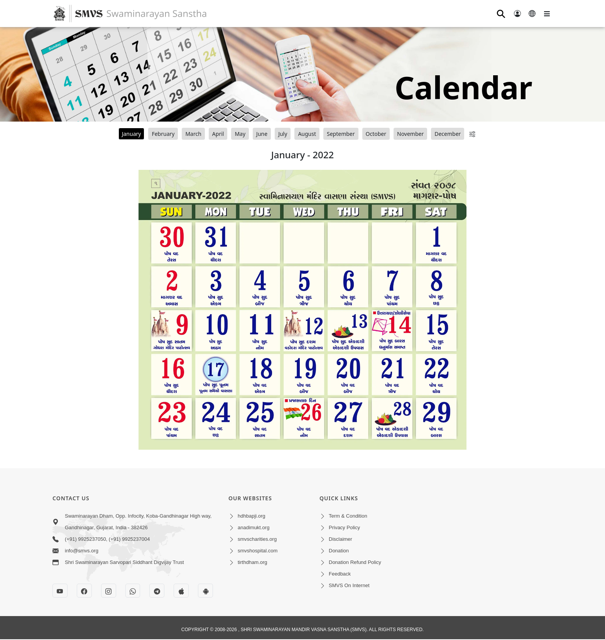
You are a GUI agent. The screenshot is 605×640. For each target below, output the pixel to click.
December (447, 133)
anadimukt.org (253, 527)
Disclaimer (340, 539)
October (376, 133)
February (163, 133)
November (410, 133)
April (218, 133)
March (193, 133)
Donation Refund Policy (355, 562)
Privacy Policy (344, 527)
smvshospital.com (257, 551)
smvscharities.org (257, 539)
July (282, 133)
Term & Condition (348, 516)
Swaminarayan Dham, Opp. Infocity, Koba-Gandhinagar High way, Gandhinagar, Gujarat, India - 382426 (138, 521)
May (240, 133)
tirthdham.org (252, 562)
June (261, 133)
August (307, 133)
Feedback (340, 574)
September (341, 133)
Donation (339, 551)
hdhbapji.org (251, 516)
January (131, 133)
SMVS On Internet (349, 585)
